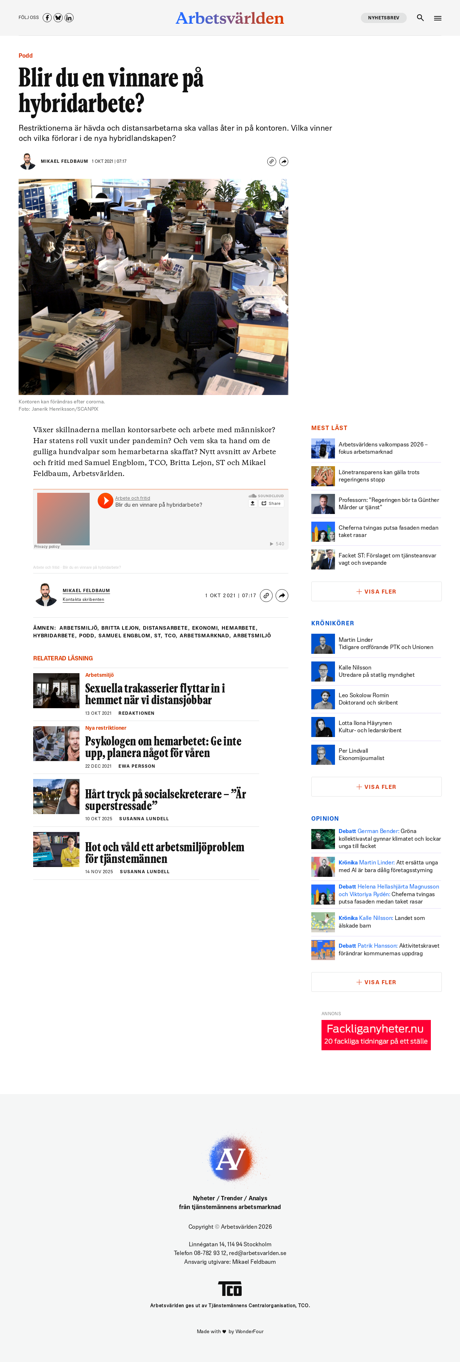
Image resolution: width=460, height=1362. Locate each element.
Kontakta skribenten (84, 600)
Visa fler (381, 592)
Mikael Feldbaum (64, 162)
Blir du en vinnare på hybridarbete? (94, 567)
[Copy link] (271, 161)
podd (89, 636)
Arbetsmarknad (210, 636)
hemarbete (245, 628)
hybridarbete (55, 636)
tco (175, 636)
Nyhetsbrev (383, 18)
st (162, 636)
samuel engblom (128, 636)
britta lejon (123, 628)
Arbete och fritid (47, 567)
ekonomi (210, 628)
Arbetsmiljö (80, 628)
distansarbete (170, 628)
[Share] (283, 161)
